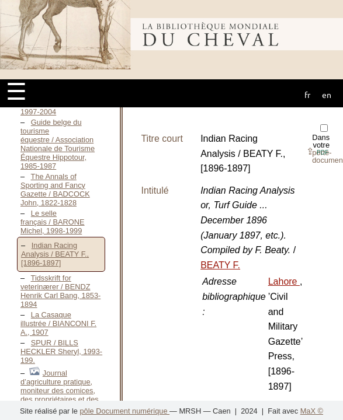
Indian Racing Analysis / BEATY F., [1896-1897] (55, 254)
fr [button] (307, 94)
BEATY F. (220, 265)
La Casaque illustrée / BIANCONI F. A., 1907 (58, 323)
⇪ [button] (317, 151)
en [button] (326, 94)
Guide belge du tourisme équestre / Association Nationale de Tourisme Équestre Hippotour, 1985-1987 (57, 144)
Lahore (284, 281)
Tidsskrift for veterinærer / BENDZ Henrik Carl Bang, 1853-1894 (60, 291)
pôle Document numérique (124, 411)
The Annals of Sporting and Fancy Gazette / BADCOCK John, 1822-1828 (55, 189)
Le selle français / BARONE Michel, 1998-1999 (52, 222)
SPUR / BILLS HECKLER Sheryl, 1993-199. (61, 351)
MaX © (311, 411)
